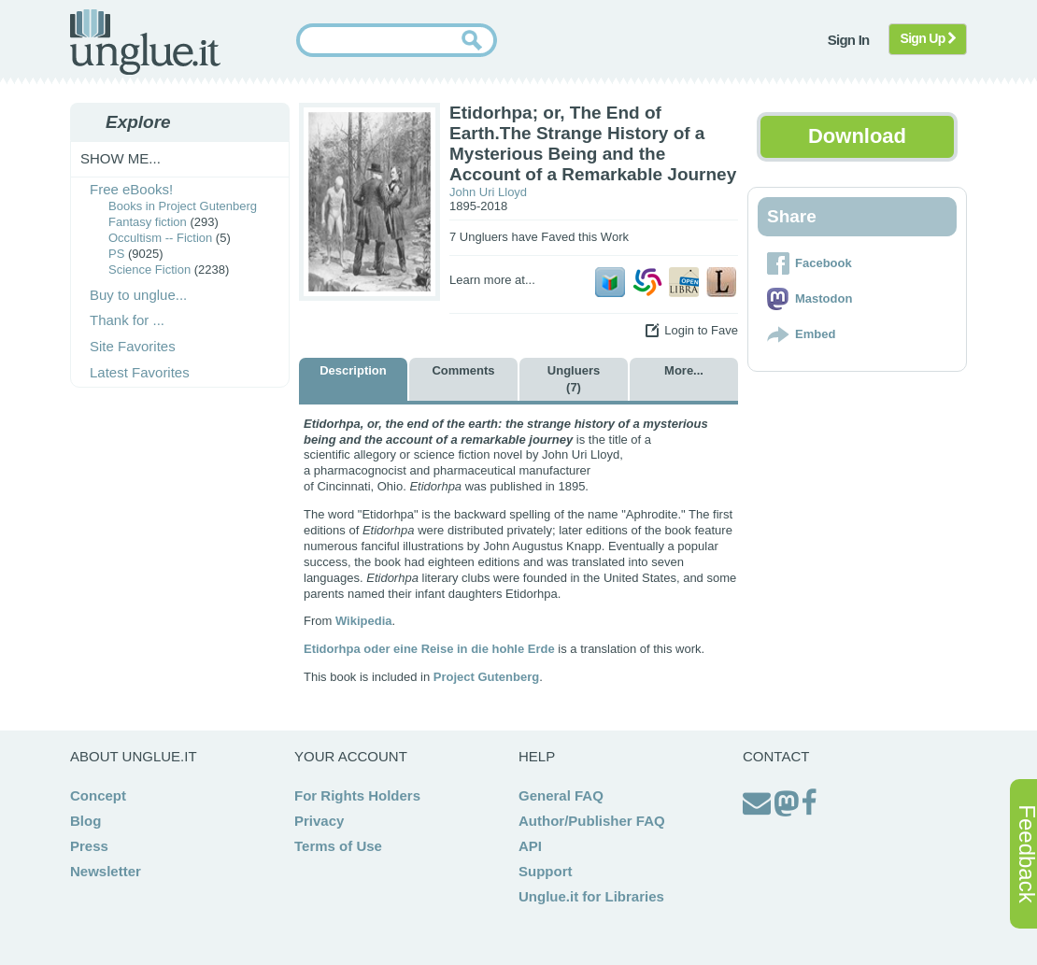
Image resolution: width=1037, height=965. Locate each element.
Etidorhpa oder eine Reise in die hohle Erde (429, 649)
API (530, 846)
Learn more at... (492, 280)
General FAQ (561, 795)
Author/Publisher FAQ (591, 821)
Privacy (319, 821)
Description (353, 370)
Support (545, 871)
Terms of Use (338, 846)
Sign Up (928, 38)
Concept (98, 795)
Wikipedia (363, 621)
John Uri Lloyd (488, 192)
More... (683, 370)
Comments (463, 370)
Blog (85, 821)
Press (89, 846)
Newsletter (105, 871)
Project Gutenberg (486, 677)
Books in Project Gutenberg (182, 206)
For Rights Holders (357, 795)
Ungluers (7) (573, 378)
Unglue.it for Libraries (591, 896)
